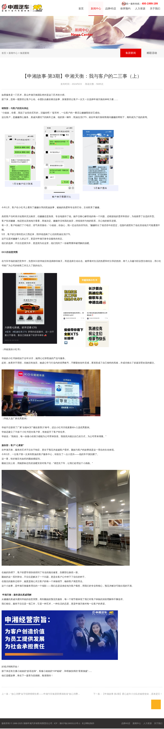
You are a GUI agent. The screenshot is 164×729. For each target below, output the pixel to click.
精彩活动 (152, 53)
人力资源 (140, 8)
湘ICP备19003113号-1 (69, 723)
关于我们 (155, 8)
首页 (81, 8)
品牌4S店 (110, 8)
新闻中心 (96, 8)
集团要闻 (130, 53)
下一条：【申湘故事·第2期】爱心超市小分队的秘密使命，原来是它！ (127, 694)
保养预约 (125, 8)
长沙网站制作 (88, 723)
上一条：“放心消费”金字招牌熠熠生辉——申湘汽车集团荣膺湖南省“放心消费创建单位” (45, 694)
